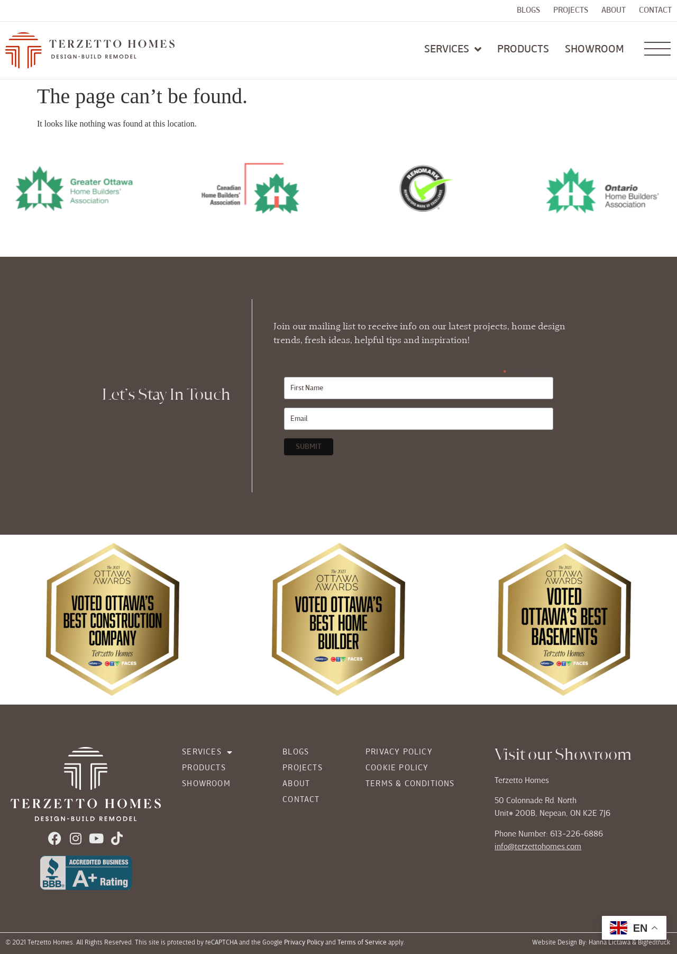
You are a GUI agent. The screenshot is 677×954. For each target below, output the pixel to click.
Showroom (206, 784)
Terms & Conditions (410, 784)
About (613, 10)
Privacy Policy (399, 752)
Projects (570, 10)
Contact (655, 10)
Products (204, 768)
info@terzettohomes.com (538, 847)
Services (207, 752)
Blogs (528, 10)
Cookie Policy (397, 768)
